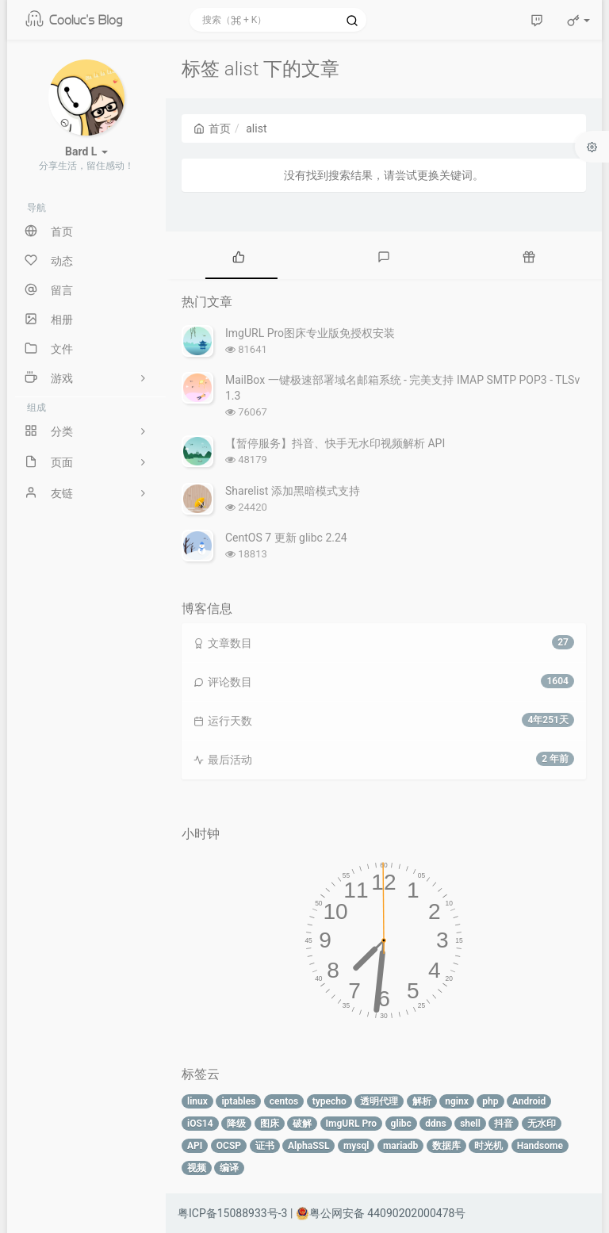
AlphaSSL (308, 1145)
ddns (435, 1123)
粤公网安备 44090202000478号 (381, 1213)
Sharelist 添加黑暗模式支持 (292, 490)
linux (197, 1101)
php (490, 1101)
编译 (229, 1168)
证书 (264, 1145)
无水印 (541, 1123)
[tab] (238, 255)
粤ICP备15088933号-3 (232, 1213)
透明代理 (379, 1101)
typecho (329, 1101)
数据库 (446, 1145)
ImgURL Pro (351, 1123)
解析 (421, 1101)
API (194, 1145)
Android (529, 1101)
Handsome (540, 1145)
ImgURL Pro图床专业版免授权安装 (310, 333)
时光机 (488, 1145)
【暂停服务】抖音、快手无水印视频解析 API (335, 443)
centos (284, 1101)
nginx (457, 1101)
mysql (356, 1145)
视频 (196, 1168)
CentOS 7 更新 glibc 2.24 (286, 537)
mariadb (400, 1145)
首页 (212, 128)
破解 (302, 1123)
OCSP (228, 1145)
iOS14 (200, 1123)
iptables (238, 1101)
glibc (401, 1123)
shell (470, 1123)
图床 (269, 1123)
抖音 (503, 1123)
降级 (236, 1123)
